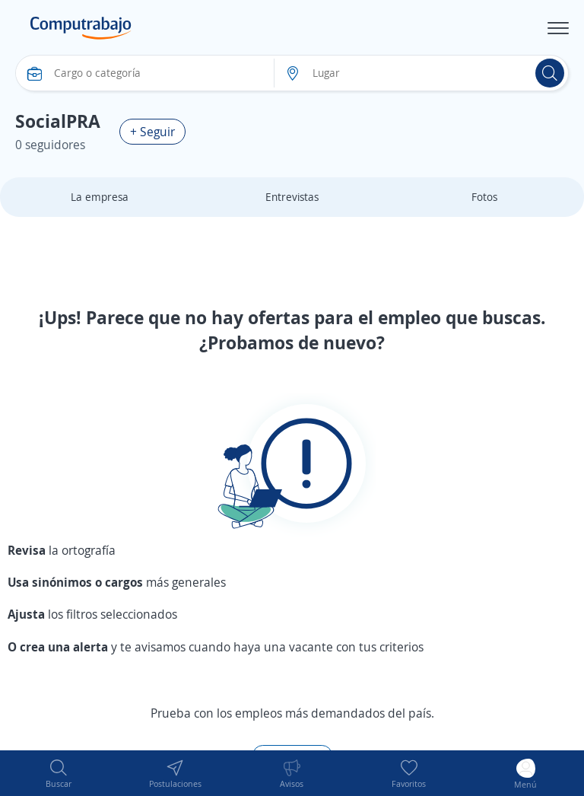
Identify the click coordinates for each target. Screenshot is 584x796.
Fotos (484, 196)
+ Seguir (152, 131)
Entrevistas (292, 196)
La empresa (100, 196)
